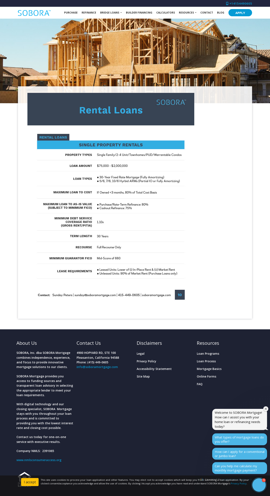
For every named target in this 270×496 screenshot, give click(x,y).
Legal (140, 354)
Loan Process (206, 361)
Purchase (71, 12)
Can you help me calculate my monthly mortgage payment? (236, 468)
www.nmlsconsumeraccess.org (38, 460)
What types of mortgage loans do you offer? (239, 439)
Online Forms (206, 376)
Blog (220, 12)
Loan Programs (208, 354)
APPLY (240, 13)
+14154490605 (239, 3)
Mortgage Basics (209, 369)
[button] (259, 485)
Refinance (89, 12)
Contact (206, 12)
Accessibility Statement (154, 369)
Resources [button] (186, 12)
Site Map (143, 376)
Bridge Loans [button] (110, 12)
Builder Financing (139, 12)
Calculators (165, 12)
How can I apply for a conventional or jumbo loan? (240, 453)
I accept (30, 482)
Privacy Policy (146, 361)
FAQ (199, 384)
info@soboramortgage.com (97, 367)
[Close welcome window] (265, 408)
